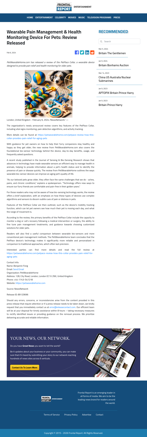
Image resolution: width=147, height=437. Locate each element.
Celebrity (60, 17)
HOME (30, 17)
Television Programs (99, 17)
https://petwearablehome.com (30, 283)
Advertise (86, 414)
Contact (99, 414)
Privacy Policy (71, 414)
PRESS (117, 17)
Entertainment (44, 17)
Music (81, 17)
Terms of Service (52, 414)
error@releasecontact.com (62, 307)
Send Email (18, 269)
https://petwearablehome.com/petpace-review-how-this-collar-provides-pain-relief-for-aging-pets (50, 136)
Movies (72, 17)
